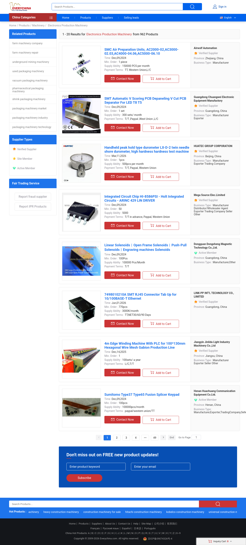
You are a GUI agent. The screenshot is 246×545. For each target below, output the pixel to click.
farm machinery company (27, 43)
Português (150, 528)
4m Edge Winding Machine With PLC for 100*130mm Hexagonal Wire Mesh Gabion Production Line (144, 345)
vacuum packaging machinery (30, 80)
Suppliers (107, 17)
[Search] (196, 437)
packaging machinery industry (30, 117)
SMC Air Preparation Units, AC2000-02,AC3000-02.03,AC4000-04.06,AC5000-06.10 (141, 51)
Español (126, 528)
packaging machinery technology (31, 127)
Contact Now (122, 79)
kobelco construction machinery (186, 511)
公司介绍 (159, 524)
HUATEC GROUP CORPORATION (213, 146)
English (225, 17)
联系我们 (172, 524)
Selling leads (131, 17)
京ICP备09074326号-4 (157, 538)
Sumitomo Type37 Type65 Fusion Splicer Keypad (141, 395)
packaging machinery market (29, 108)
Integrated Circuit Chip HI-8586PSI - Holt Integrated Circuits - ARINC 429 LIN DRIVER (144, 198)
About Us (110, 524)
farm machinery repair (25, 52)
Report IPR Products (33, 206)
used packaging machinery (28, 71)
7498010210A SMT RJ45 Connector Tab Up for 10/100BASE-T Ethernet (140, 296)
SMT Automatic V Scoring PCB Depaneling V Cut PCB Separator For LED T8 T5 (145, 100)
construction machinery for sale (103, 511)
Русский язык (111, 528)
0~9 (178, 533)
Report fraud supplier (33, 196)
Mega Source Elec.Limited (209, 195)
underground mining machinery (30, 61)
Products (85, 17)
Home (65, 17)
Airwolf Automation (205, 48)
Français (95, 528)
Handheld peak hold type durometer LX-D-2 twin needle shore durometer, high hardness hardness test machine (146, 149)
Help (135, 524)
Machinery (38, 25)
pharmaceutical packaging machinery (27, 90)
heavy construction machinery (62, 511)
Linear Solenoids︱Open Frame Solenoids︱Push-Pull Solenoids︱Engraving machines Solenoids (145, 247)
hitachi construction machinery (144, 511)
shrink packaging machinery (28, 99)
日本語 (137, 528)
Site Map (146, 524)
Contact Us (124, 524)
